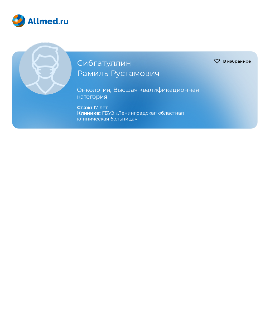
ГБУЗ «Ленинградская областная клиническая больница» (130, 116)
